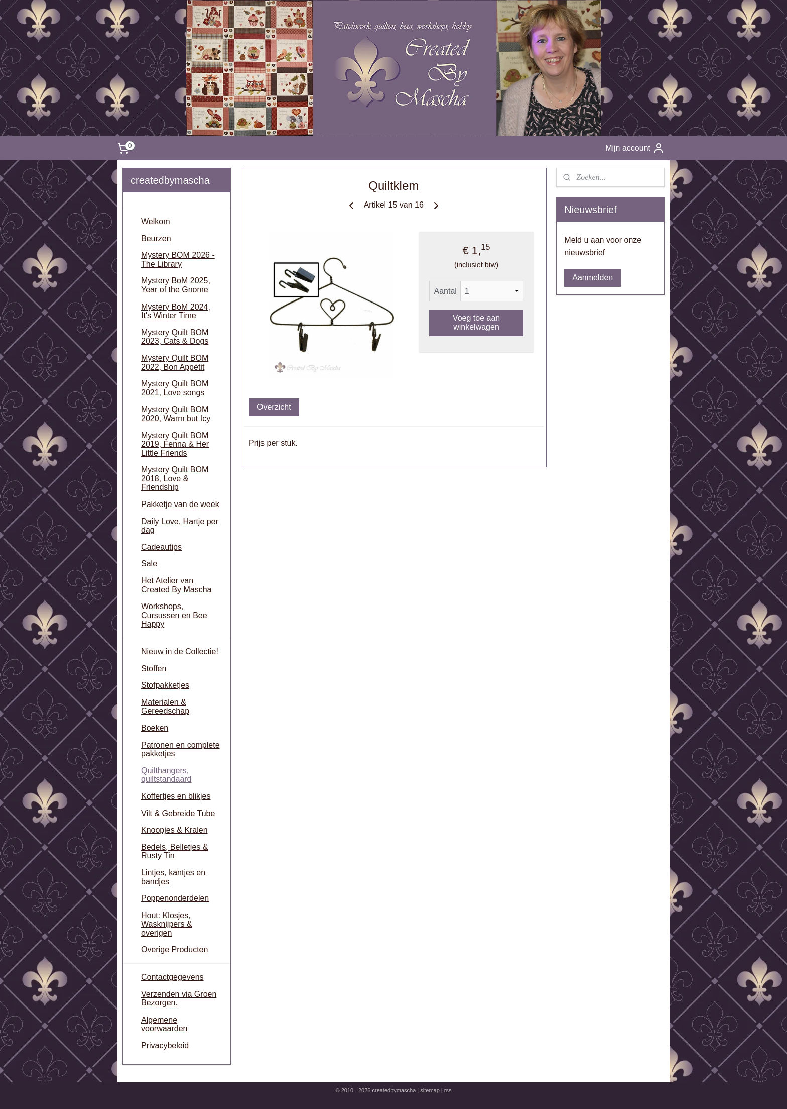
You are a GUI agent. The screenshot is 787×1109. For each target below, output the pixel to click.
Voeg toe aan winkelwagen (476, 322)
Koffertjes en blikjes (175, 796)
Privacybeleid (165, 1045)
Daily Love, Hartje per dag (179, 526)
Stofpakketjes (165, 685)
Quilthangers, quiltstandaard (166, 775)
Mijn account (635, 148)
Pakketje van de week (180, 504)
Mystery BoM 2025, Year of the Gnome (175, 285)
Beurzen (156, 238)
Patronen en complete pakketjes (180, 749)
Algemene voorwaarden (164, 1024)
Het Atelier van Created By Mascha (176, 585)
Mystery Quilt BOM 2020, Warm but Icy (175, 414)
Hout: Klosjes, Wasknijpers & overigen (166, 924)
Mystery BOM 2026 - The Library (178, 259)
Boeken (154, 728)
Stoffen (153, 668)
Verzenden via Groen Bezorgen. (178, 998)
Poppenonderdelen (175, 898)
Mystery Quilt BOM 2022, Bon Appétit (174, 362)
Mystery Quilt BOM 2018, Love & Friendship (174, 478)
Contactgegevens (172, 977)
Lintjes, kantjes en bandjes (173, 877)
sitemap (430, 1090)
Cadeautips (161, 547)
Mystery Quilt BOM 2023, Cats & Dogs (174, 337)
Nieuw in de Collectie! (179, 651)
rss (448, 1090)
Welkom (155, 221)
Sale (149, 563)
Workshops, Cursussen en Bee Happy (174, 615)
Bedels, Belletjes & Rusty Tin (174, 851)
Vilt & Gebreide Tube (178, 813)
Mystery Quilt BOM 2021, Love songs (174, 388)
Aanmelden (592, 277)
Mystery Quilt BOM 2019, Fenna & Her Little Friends (175, 444)
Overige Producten (174, 949)
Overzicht (274, 406)
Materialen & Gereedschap (165, 707)
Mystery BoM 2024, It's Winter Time (175, 311)
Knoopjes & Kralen (174, 830)
